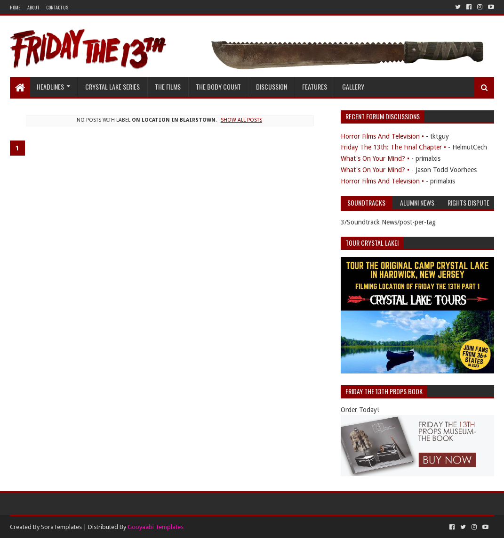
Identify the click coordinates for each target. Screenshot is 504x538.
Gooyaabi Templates (156, 526)
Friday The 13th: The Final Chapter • (393, 147)
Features (314, 86)
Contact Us (57, 7)
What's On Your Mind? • (375, 158)
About (33, 7)
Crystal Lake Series (112, 86)
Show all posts (241, 120)
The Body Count (218, 86)
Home (15, 7)
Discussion (271, 86)
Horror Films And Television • (382, 136)
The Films (168, 86)
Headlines (50, 86)
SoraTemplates (61, 526)
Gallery (353, 86)
